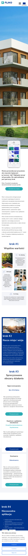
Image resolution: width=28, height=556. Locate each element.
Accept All (14, 544)
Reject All (14, 552)
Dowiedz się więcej (14, 189)
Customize (14, 548)
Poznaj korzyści (14, 414)
